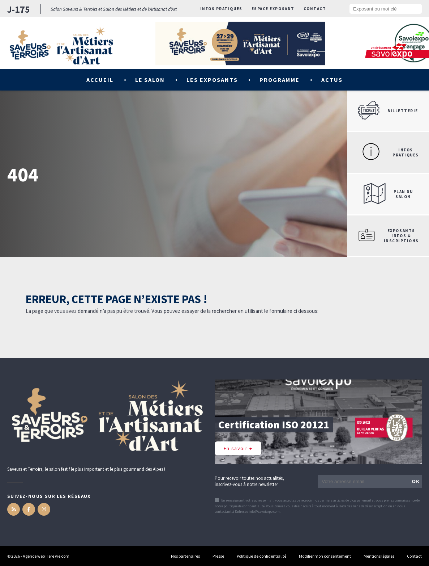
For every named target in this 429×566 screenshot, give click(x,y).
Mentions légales (379, 556)
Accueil (99, 79)
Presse (218, 556)
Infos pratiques (221, 8)
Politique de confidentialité (261, 556)
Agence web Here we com (46, 556)
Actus (332, 79)
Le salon (150, 79)
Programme (279, 79)
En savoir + (238, 448)
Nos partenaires (185, 556)
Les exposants (211, 79)
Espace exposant (273, 8)
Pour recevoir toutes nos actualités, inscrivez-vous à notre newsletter (249, 481)
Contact (315, 8)
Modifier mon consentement (325, 556)
